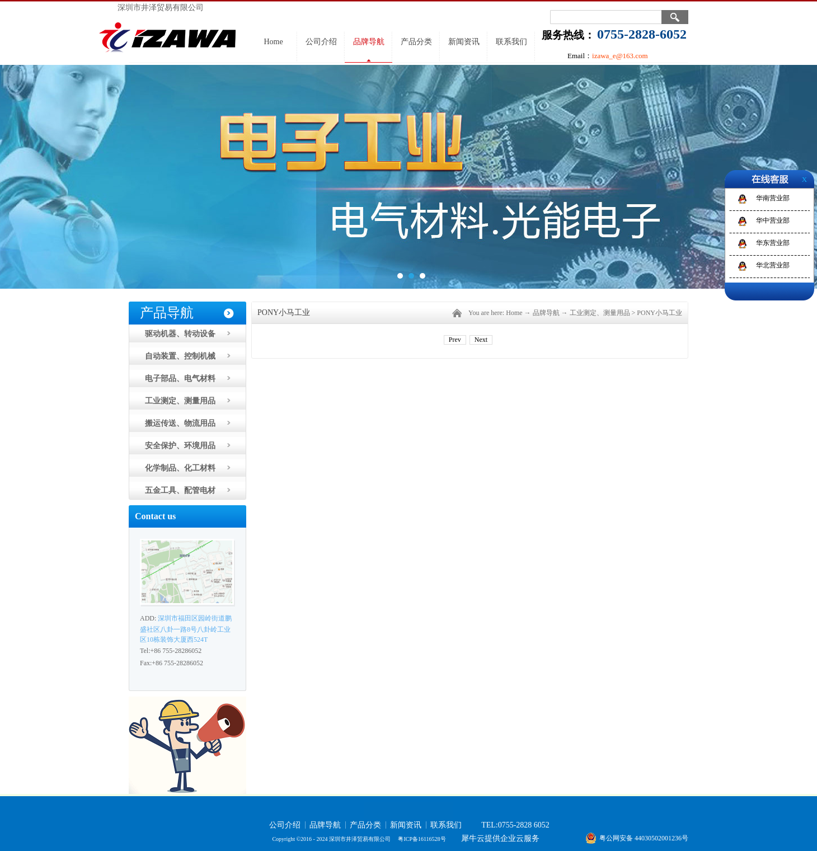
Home (273, 41)
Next (481, 340)
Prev (455, 340)
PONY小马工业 (659, 313)
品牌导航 (546, 313)
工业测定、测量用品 (600, 313)
